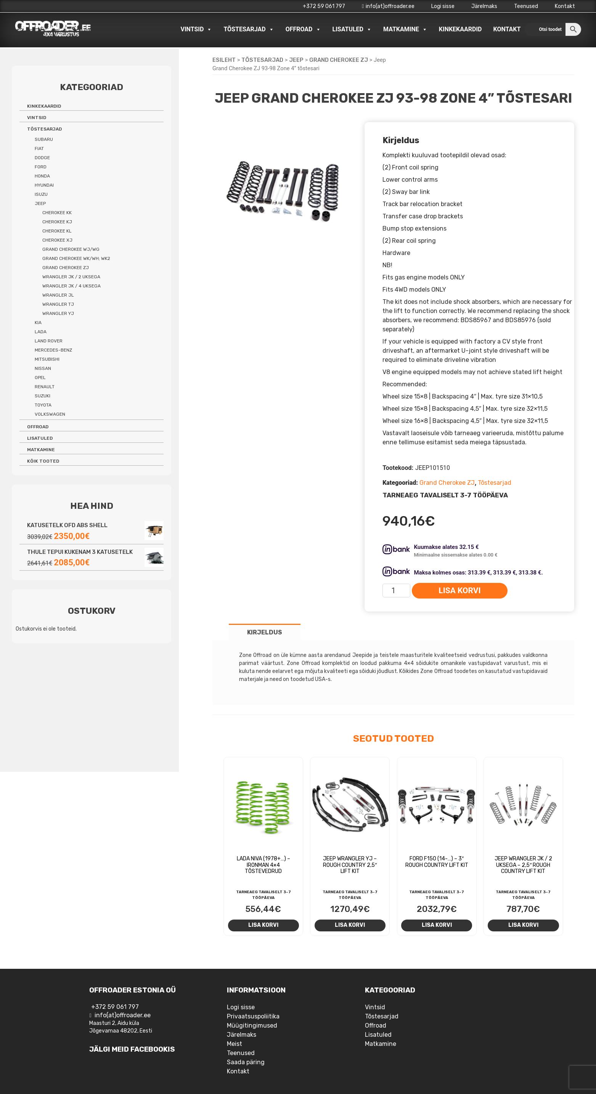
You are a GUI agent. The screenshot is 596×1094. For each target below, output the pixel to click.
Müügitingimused (252, 1025)
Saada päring (246, 1062)
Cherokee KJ (57, 221)
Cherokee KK (57, 212)
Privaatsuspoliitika (253, 1016)
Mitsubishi (47, 359)
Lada (41, 331)
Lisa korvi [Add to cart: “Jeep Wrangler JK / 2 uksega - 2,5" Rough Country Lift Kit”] (523, 925)
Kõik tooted (43, 461)
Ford (41, 166)
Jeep (296, 59)
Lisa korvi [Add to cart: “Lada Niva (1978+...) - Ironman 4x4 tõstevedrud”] (263, 925)
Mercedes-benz (53, 350)
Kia (38, 322)
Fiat (39, 148)
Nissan (43, 368)
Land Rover (49, 341)
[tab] (264, 632)
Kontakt (565, 6)
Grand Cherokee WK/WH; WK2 (76, 258)
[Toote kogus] (396, 590)
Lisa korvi (459, 590)
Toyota (43, 405)
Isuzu (41, 194)
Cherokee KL (57, 231)
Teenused (526, 6)
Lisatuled (352, 29)
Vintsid (196, 29)
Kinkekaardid (460, 29)
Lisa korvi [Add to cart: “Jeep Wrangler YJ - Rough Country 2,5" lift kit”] (350, 925)
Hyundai (44, 185)
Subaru (44, 139)
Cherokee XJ (57, 240)
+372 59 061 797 (324, 6)
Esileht (224, 59)
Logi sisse (443, 6)
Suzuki (42, 396)
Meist (234, 1043)
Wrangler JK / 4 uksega (71, 286)
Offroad (303, 29)
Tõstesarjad (248, 29)
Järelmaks (484, 6)
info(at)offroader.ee (388, 6)
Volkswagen (50, 414)
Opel (40, 377)
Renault (45, 386)
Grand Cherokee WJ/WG (71, 249)
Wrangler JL (58, 295)
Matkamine (405, 29)
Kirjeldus (264, 632)
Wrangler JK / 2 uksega (71, 276)
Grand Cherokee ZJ (338, 59)
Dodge (42, 157)
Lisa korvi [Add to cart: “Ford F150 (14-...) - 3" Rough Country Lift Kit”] (437, 925)
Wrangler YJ (58, 313)
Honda (42, 176)
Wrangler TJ (58, 304)
